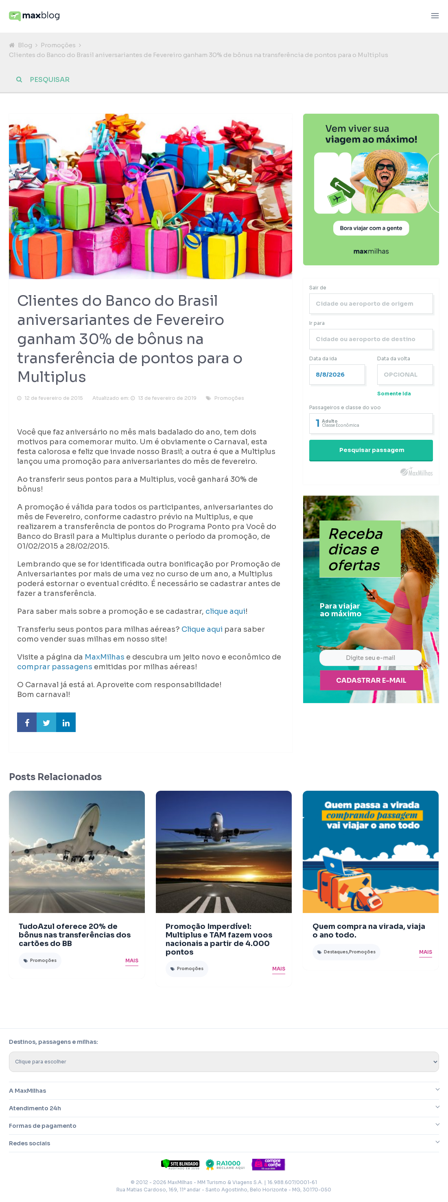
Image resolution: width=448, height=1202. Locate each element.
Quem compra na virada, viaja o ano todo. (369, 931)
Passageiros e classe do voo (345, 407)
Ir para (317, 323)
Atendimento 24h (35, 1108)
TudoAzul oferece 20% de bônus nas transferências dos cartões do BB (75, 935)
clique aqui (225, 611)
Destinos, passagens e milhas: (53, 1042)
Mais (131, 960)
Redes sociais (29, 1143)
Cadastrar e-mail (371, 681)
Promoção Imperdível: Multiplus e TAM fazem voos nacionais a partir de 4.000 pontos (219, 939)
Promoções (58, 45)
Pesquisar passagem (371, 450)
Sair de (317, 288)
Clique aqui (202, 629)
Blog (25, 45)
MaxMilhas (105, 657)
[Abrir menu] (435, 16)
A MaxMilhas (27, 1091)
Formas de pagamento (42, 1126)
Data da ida (323, 358)
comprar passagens (54, 667)
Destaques (336, 952)
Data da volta (393, 358)
